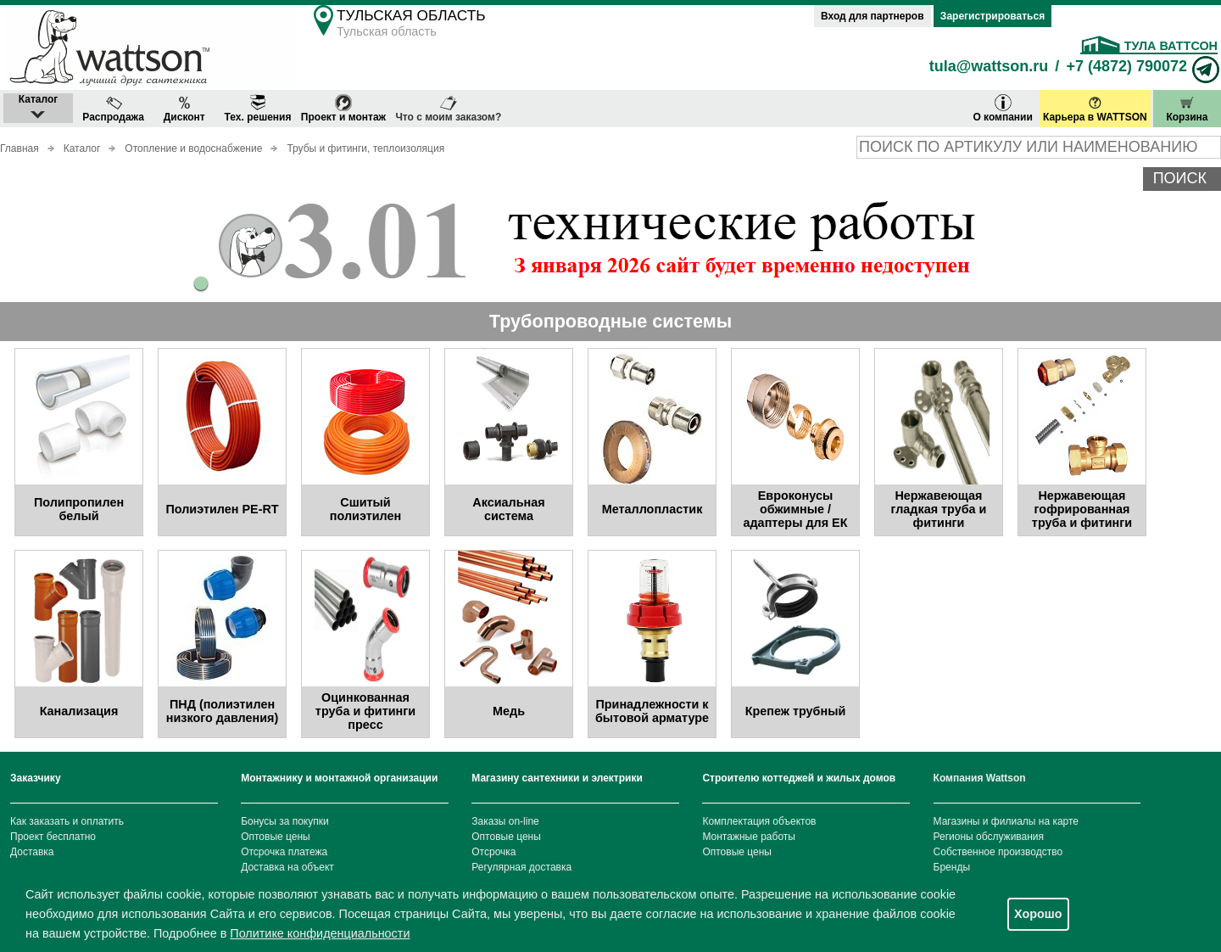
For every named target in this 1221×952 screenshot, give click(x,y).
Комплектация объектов (759, 821)
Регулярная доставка (521, 867)
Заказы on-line (504, 821)
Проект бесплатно (53, 837)
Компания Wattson (980, 778)
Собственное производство (998, 852)
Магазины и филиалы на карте (1006, 821)
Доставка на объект (287, 867)
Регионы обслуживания (989, 837)
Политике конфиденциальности (320, 933)
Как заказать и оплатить (67, 821)
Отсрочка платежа (284, 852)
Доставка (32, 852)
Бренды (952, 867)
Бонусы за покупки (285, 821)
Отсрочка (493, 852)
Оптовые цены (275, 837)
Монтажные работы (748, 837)
